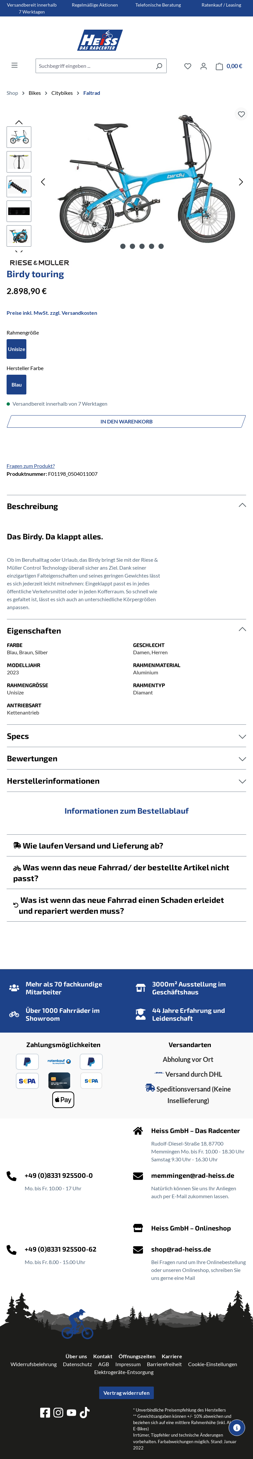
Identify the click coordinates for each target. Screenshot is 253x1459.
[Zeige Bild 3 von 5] (142, 246)
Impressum (128, 1364)
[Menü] (14, 65)
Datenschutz (77, 1364)
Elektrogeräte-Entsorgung (124, 1372)
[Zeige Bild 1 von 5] (123, 246)
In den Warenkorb (126, 421)
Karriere (172, 1356)
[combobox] (94, 66)
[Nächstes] (241, 181)
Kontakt (102, 1356)
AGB (103, 1364)
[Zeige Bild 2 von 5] (132, 246)
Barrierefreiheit (164, 1364)
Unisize (16, 349)
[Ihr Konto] (203, 66)
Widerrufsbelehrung (34, 1364)
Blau (17, 384)
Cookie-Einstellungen (212, 1364)
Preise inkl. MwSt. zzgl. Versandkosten (52, 313)
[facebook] (45, 1413)
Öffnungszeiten (137, 1356)
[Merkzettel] (188, 66)
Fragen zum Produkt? (31, 466)
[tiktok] (85, 1413)
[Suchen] (159, 66)
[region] (126, 181)
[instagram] (58, 1413)
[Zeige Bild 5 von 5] (161, 246)
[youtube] (71, 1413)
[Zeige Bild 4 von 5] (151, 246)
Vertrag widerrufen (126, 1393)
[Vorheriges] (43, 181)
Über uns (76, 1356)
